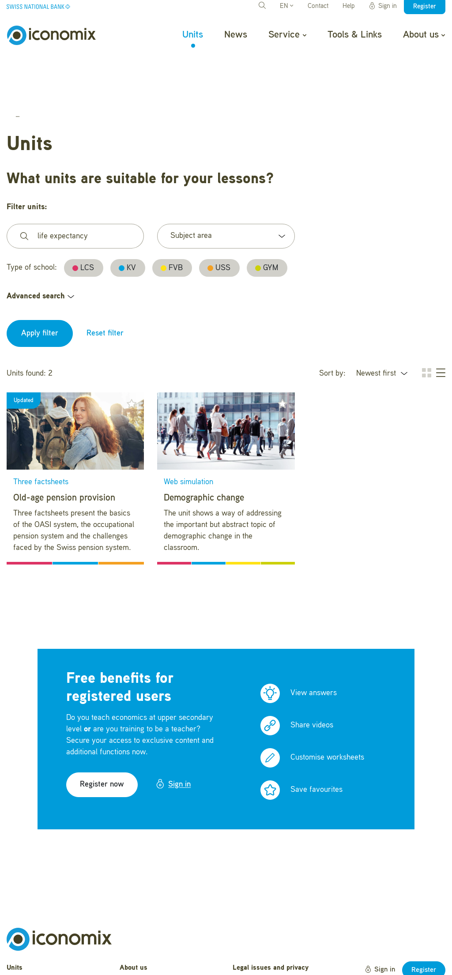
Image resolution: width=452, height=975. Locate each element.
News (235, 35)
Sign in (383, 6)
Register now (102, 738)
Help (348, 6)
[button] (131, 357)
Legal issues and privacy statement (271, 926)
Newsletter (136, 962)
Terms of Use (253, 945)
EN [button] (286, 6)
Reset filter (105, 286)
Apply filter (39, 286)
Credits (243, 958)
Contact (318, 6)
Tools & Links (355, 35)
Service (287, 35)
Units (192, 35)
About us (424, 35)
